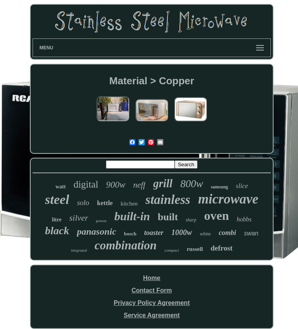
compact (172, 250)
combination (126, 245)
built (168, 217)
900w (115, 185)
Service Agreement (152, 315)
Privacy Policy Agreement (152, 302)
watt (60, 187)
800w (191, 184)
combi (227, 233)
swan (251, 233)
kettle (105, 203)
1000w (181, 232)
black (57, 231)
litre (57, 220)
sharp (191, 220)
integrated (79, 250)
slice (242, 186)
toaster (153, 233)
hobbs (244, 219)
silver (78, 218)
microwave (228, 199)
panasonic (96, 231)
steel (57, 199)
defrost (222, 248)
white (205, 234)
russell (195, 249)
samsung (219, 187)
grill (163, 183)
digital (85, 184)
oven (216, 216)
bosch (130, 234)
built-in (132, 216)
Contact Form (152, 290)
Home (151, 278)
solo (83, 202)
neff (139, 185)
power (101, 220)
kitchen (129, 203)
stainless (168, 200)
